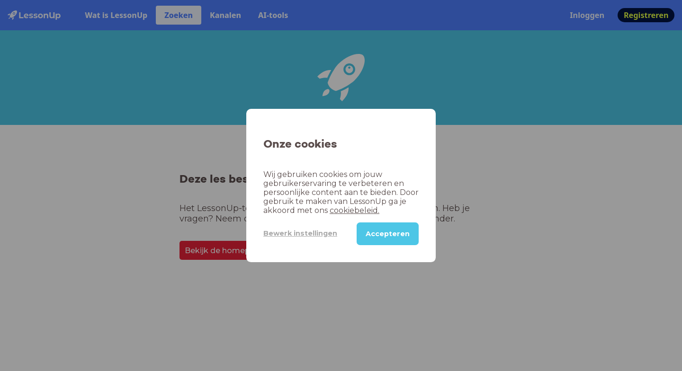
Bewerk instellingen (300, 233)
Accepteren (388, 234)
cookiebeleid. (354, 210)
